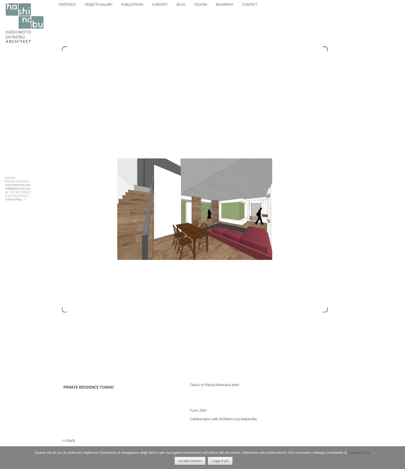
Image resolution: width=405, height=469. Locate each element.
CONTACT (250, 4)
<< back (68, 440)
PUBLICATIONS (132, 4)
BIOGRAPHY (224, 4)
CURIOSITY (160, 4)
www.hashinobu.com (18, 185)
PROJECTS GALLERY (98, 4)
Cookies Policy (13, 199)
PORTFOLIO (67, 4)
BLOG (181, 4)
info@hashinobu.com (18, 188)
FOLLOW (200, 4)
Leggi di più (220, 461)
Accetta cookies (190, 461)
